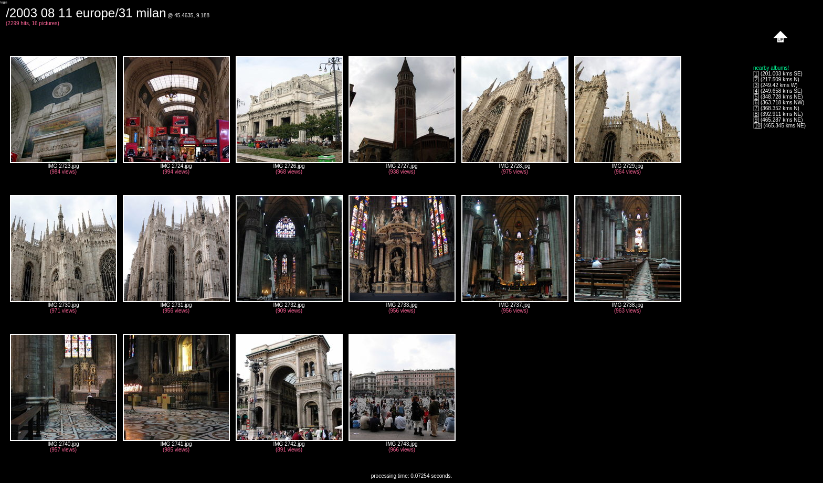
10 (758, 125)
